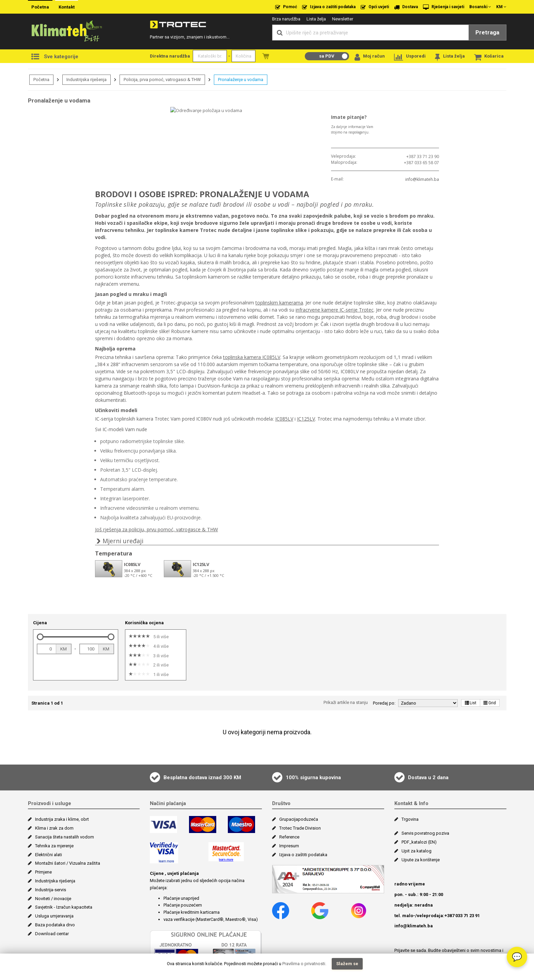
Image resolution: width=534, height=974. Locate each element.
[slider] (40, 587)
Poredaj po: (384, 654)
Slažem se (347, 963)
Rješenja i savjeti (443, 7)
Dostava (406, 7)
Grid (490, 653)
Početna (40, 7)
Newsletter (342, 18)
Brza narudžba (286, 18)
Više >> (455, 915)
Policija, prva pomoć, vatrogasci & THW (162, 79)
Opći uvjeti (375, 7)
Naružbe (265, 56)
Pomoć (286, 7)
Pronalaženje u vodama (240, 79)
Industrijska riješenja (86, 79)
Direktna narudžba (170, 56)
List (470, 653)
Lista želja (316, 18)
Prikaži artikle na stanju (346, 653)
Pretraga (487, 32)
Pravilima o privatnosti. (304, 963)
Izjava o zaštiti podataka (329, 7)
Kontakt (67, 7)
